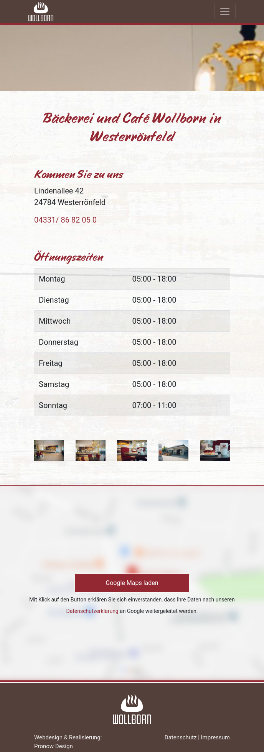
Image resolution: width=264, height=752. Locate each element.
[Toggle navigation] (225, 11)
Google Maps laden (132, 583)
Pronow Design (53, 746)
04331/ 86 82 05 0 (65, 219)
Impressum (215, 737)
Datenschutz (181, 737)
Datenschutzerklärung (92, 611)
